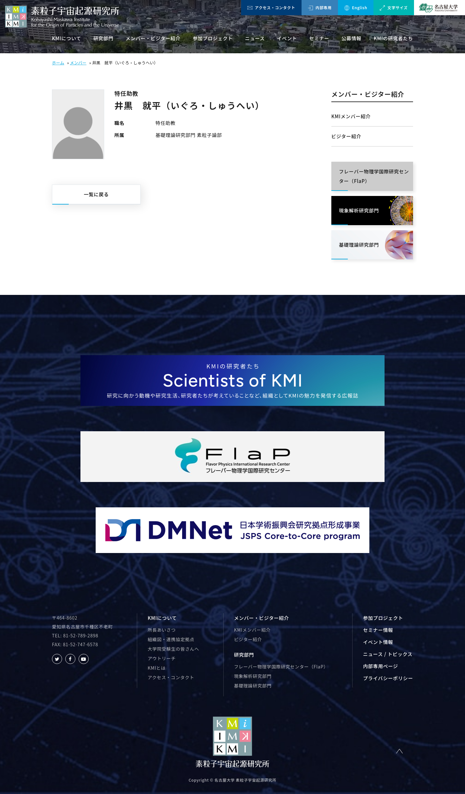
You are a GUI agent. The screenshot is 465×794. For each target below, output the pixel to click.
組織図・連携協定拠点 (171, 639)
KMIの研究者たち (393, 38)
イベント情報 (378, 642)
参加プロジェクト (213, 38)
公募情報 (351, 38)
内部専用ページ (380, 666)
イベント (287, 38)
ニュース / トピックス (387, 654)
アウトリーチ (162, 658)
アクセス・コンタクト (271, 7)
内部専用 (320, 7)
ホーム (58, 63)
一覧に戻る (96, 194)
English (355, 7)
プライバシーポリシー (388, 678)
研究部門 (103, 38)
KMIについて (66, 38)
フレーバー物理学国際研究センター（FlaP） (281, 666)
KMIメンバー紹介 (351, 116)
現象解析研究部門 (252, 676)
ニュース (254, 38)
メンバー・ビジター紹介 (153, 38)
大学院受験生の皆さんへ (173, 649)
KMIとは (156, 668)
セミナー (319, 38)
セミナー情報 (378, 630)
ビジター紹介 (346, 136)
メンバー (78, 63)
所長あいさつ (162, 630)
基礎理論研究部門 (252, 685)
